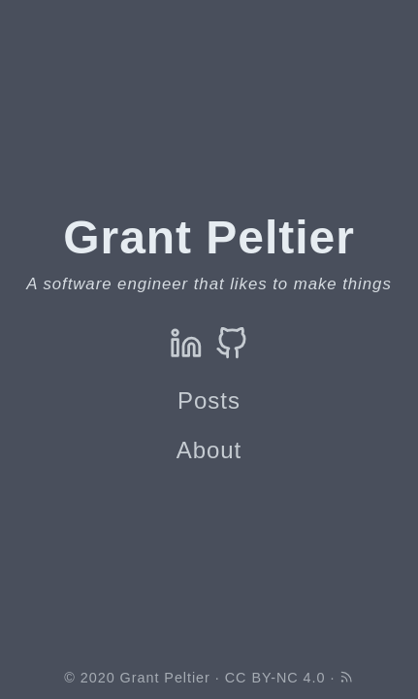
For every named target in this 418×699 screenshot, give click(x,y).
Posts (209, 400)
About (209, 450)
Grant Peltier (165, 677)
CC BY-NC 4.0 (275, 677)
